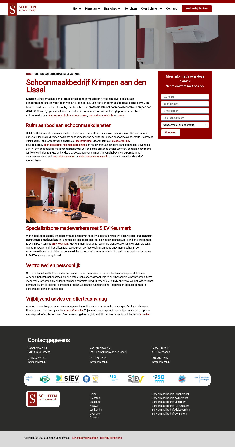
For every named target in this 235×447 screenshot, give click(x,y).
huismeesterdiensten (75, 144)
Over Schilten (151, 9)
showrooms (79, 115)
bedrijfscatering (53, 144)
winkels (108, 115)
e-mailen (145, 314)
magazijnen (96, 115)
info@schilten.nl (37, 362)
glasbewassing (120, 140)
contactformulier (73, 310)
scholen (66, 115)
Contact (171, 8)
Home (77, 8)
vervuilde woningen (64, 156)
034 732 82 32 (160, 358)
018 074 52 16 (98, 358)
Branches (112, 9)
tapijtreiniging (84, 140)
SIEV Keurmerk (60, 243)
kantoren (54, 115)
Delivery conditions (111, 437)
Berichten (130, 8)
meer (121, 115)
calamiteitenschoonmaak (93, 156)
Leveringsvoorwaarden (85, 437)
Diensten (92, 9)
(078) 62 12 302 (37, 358)
